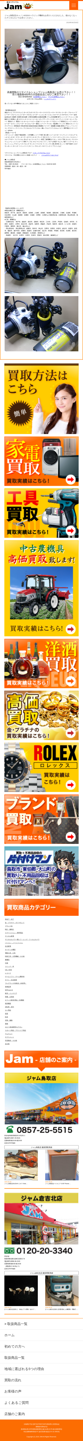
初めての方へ (14, 1346)
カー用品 (8, 1010)
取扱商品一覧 (17, 1324)
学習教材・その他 (11, 1040)
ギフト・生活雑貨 (11, 980)
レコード (8, 973)
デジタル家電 (9, 936)
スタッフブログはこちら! (41, 153)
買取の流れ (12, 1380)
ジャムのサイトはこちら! (49, 155)
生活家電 (8, 946)
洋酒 (6, 963)
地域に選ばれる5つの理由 (24, 1369)
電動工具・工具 (10, 953)
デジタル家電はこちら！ (56, 97)
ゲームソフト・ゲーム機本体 (14, 976)
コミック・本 (9, 966)
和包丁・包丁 (9, 919)
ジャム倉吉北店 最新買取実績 (41, 1273)
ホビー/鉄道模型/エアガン (13, 1027)
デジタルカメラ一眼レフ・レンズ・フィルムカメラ (22, 939)
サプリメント (9, 1037)
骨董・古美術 (9, 997)
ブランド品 (8, 926)
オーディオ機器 (10, 949)
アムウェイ (8, 1034)
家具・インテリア (11, 993)
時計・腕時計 (9, 929)
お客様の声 (12, 1391)
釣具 (6, 1017)
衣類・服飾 (8, 1020)
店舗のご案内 (14, 1414)
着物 (6, 1024)
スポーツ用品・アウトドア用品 (15, 1030)
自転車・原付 (9, 1007)
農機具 (7, 960)
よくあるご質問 (16, 1403)
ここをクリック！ (50, 99)
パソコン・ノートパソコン (14, 943)
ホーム (9, 1335)
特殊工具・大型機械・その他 (14, 956)
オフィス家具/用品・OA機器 (14, 1000)
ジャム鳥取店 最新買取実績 (41, 1147)
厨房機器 (8, 1003)
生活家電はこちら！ (40, 97)
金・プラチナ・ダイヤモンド (14, 923)
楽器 (6, 1013)
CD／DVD (8, 970)
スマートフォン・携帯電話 (14, 933)
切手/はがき (9, 990)
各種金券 (8, 987)
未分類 (7, 1044)
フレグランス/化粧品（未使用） (15, 983)
